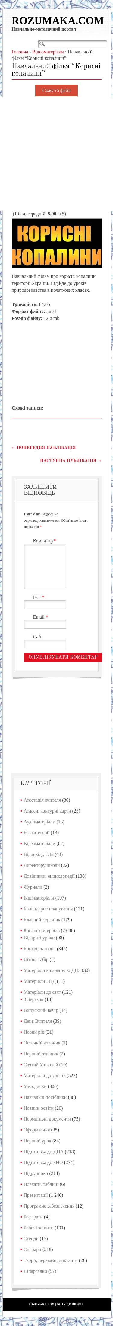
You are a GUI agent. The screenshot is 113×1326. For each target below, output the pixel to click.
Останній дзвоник (42, 1042)
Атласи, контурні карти (47, 810)
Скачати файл (56, 90)
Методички (35, 1086)
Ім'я (39, 597)
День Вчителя (38, 1021)
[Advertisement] (56, 154)
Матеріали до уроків (44, 1075)
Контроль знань (40, 948)
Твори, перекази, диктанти (51, 1260)
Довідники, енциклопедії (49, 876)
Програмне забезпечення (49, 1206)
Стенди (31, 1238)
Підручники (36, 1173)
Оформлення (37, 1129)
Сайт (38, 636)
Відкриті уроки (39, 937)
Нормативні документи (47, 1119)
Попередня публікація (44, 448)
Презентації (36, 1195)
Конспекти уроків (42, 930)
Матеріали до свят (42, 992)
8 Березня (33, 999)
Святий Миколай (41, 1064)
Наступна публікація (71, 461)
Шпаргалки (35, 1271)
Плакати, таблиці (41, 1184)
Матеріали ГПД (40, 981)
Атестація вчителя (42, 800)
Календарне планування (48, 908)
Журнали (33, 887)
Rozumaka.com (58, 21)
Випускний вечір (41, 1010)
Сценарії (32, 1249)
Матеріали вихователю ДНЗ (52, 970)
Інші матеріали (39, 897)
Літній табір (36, 959)
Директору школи (42, 865)
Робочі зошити (38, 1227)
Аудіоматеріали (39, 821)
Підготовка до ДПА (44, 1151)
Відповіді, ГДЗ (39, 854)
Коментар (45, 540)
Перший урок (37, 1140)
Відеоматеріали (39, 843)
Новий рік (34, 1032)
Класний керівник (42, 919)
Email (41, 617)
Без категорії (36, 832)
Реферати (33, 1216)
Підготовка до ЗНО (43, 1162)
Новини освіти (39, 1108)
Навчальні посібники (45, 1097)
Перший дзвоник (41, 1053)
